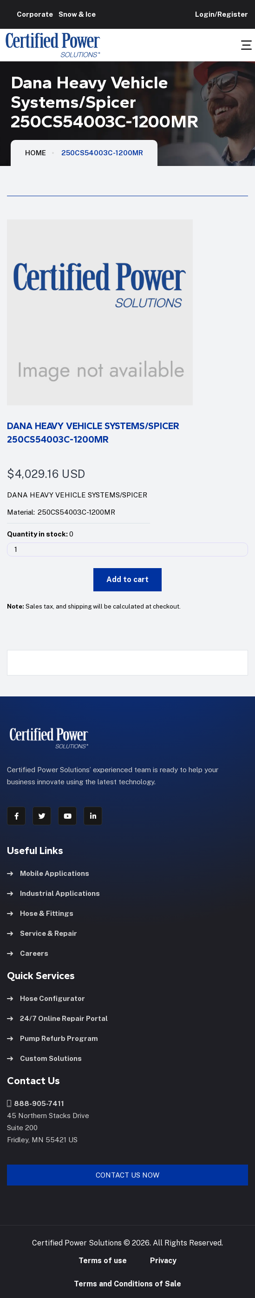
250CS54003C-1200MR (102, 153)
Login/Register (220, 14)
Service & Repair (42, 933)
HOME (35, 153)
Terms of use (102, 1260)
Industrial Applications (53, 893)
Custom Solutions (44, 1058)
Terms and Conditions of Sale (127, 1283)
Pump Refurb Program (52, 1038)
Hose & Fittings (40, 913)
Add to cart (127, 579)
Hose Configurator (46, 998)
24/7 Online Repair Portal (57, 1018)
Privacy (163, 1260)
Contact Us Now (127, 1175)
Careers (27, 953)
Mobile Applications (48, 873)
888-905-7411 (35, 1103)
